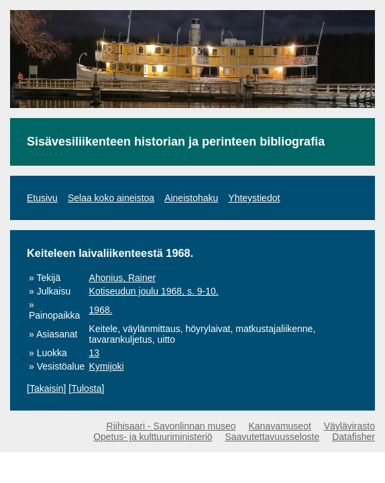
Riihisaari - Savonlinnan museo (171, 426)
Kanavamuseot (279, 426)
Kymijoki (106, 366)
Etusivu (42, 198)
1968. (101, 310)
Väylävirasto (349, 426)
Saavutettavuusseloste (272, 436)
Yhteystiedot (254, 198)
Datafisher (353, 436)
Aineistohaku (191, 198)
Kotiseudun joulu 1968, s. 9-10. (154, 291)
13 (94, 352)
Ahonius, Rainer (122, 277)
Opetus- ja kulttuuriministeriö (152, 436)
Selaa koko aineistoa (111, 198)
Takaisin (47, 388)
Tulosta (86, 388)
